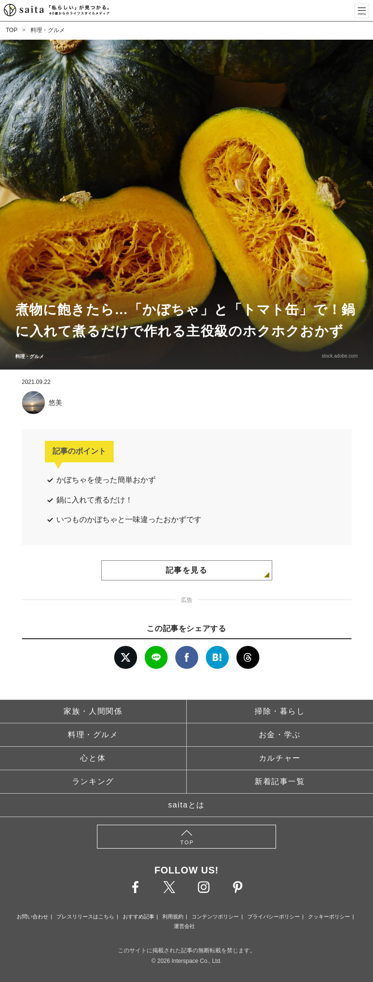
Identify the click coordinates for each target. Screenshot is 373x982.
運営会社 (184, 926)
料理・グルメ (48, 30)
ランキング (93, 781)
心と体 (93, 758)
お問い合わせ (32, 916)
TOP (11, 30)
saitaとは (186, 805)
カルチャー (280, 758)
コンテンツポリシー (215, 916)
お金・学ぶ (280, 735)
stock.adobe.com (339, 356)
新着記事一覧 (280, 781)
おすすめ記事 (138, 916)
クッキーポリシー (329, 916)
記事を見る (187, 570)
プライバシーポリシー (273, 916)
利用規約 (172, 916)
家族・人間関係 (93, 711)
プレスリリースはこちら (85, 916)
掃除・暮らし (280, 711)
